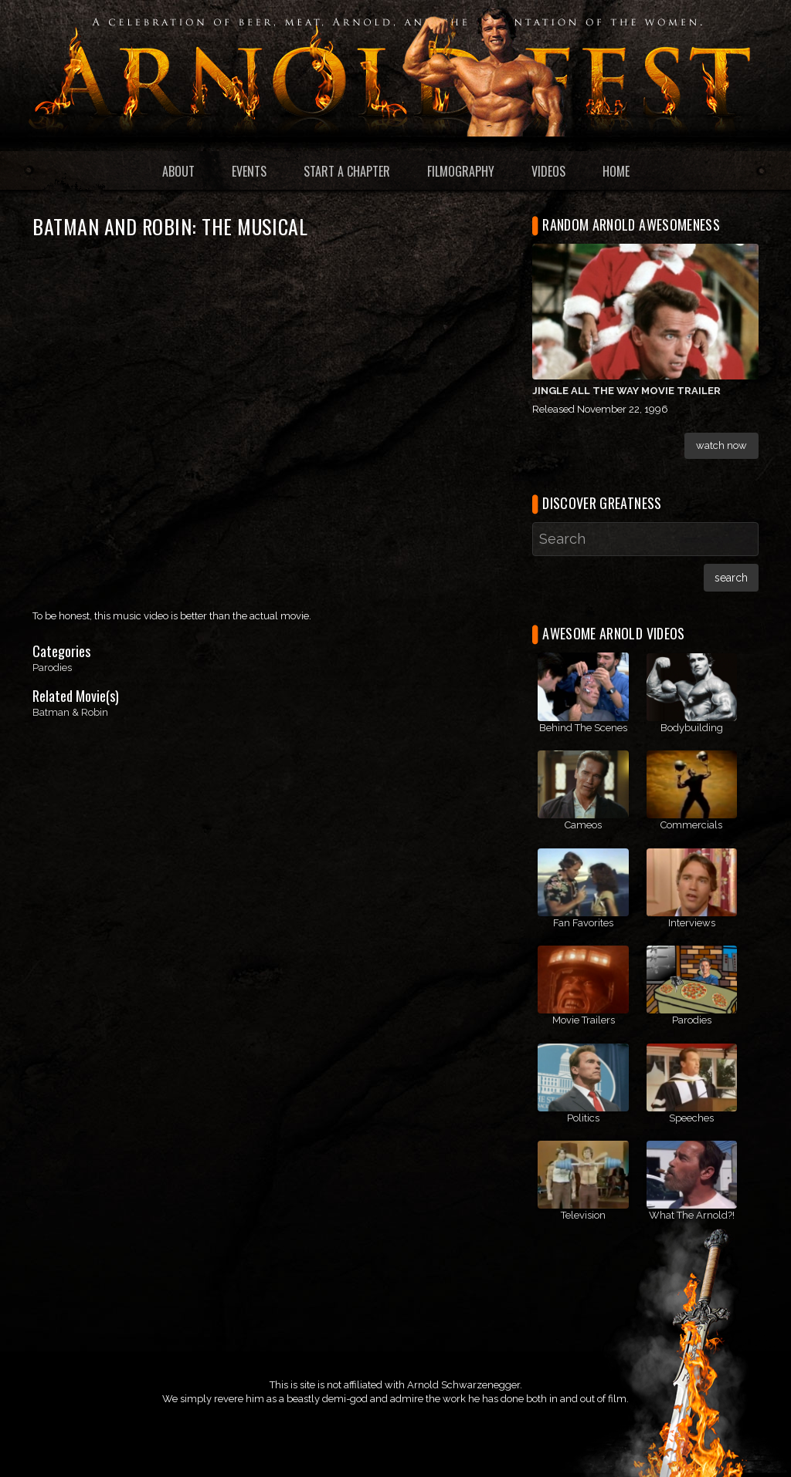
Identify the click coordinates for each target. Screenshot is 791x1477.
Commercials (691, 825)
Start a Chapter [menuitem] (347, 171)
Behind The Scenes (583, 727)
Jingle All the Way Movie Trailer (626, 390)
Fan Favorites (583, 923)
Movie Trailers (583, 1020)
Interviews (691, 923)
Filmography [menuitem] (460, 171)
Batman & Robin (70, 712)
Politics (583, 1118)
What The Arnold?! (692, 1215)
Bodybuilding (691, 727)
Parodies (52, 667)
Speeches (691, 1118)
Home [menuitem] (616, 171)
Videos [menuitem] (548, 171)
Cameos (583, 825)
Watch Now (721, 445)
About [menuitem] (178, 171)
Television (583, 1215)
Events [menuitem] (249, 171)
